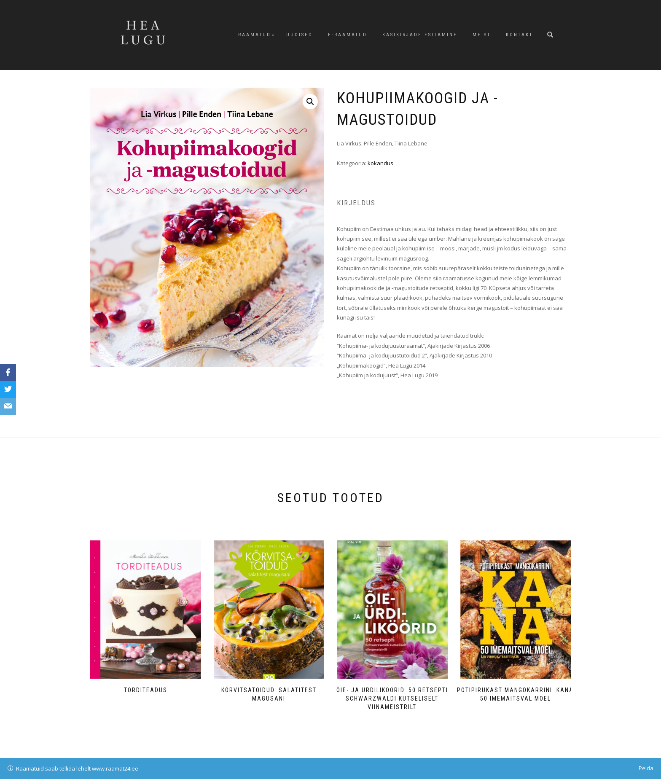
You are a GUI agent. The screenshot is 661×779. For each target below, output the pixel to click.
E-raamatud (347, 35)
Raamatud (254, 35)
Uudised (299, 35)
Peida (646, 768)
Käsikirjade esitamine (419, 35)
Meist (482, 35)
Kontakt (519, 35)
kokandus (380, 163)
